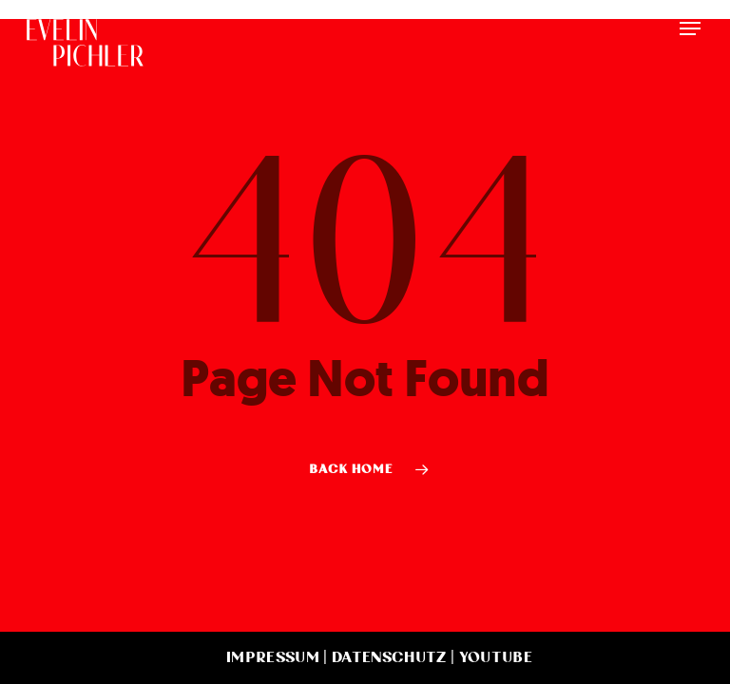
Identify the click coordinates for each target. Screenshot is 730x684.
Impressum (272, 657)
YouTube (495, 657)
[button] (690, 28)
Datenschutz (389, 657)
